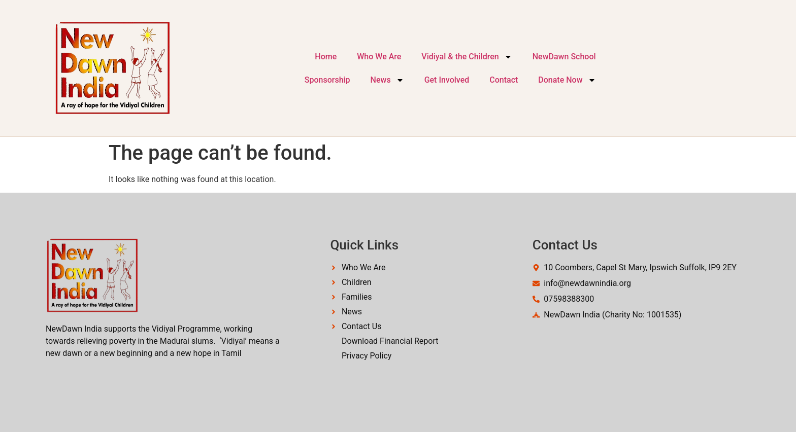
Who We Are (379, 56)
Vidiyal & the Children (466, 57)
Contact (503, 80)
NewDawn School (564, 56)
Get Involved (447, 80)
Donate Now (566, 80)
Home (326, 56)
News (387, 80)
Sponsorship (327, 80)
